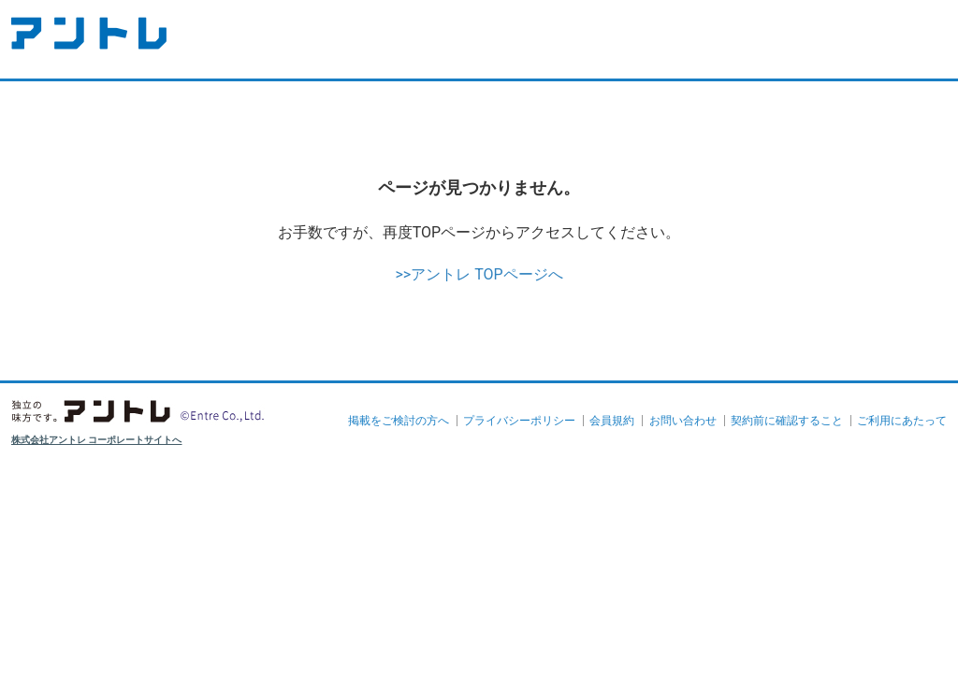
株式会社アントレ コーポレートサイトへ (96, 440)
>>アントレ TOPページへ (478, 274)
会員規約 (611, 420)
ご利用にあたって (902, 420)
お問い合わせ (683, 420)
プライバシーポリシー (519, 420)
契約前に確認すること (787, 420)
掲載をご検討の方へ (398, 420)
